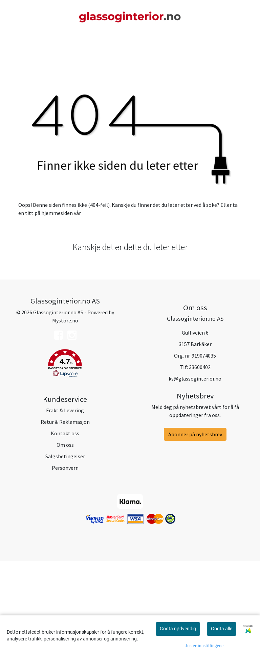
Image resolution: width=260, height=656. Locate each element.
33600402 (200, 461)
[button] (65, 459)
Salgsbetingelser (65, 551)
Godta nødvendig (178, 628)
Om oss (65, 539)
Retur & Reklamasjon (65, 516)
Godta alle (221, 628)
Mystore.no (65, 414)
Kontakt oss (65, 528)
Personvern (65, 562)
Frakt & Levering (65, 505)
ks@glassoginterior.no (195, 472)
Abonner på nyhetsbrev (195, 529)
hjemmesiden (57, 307)
